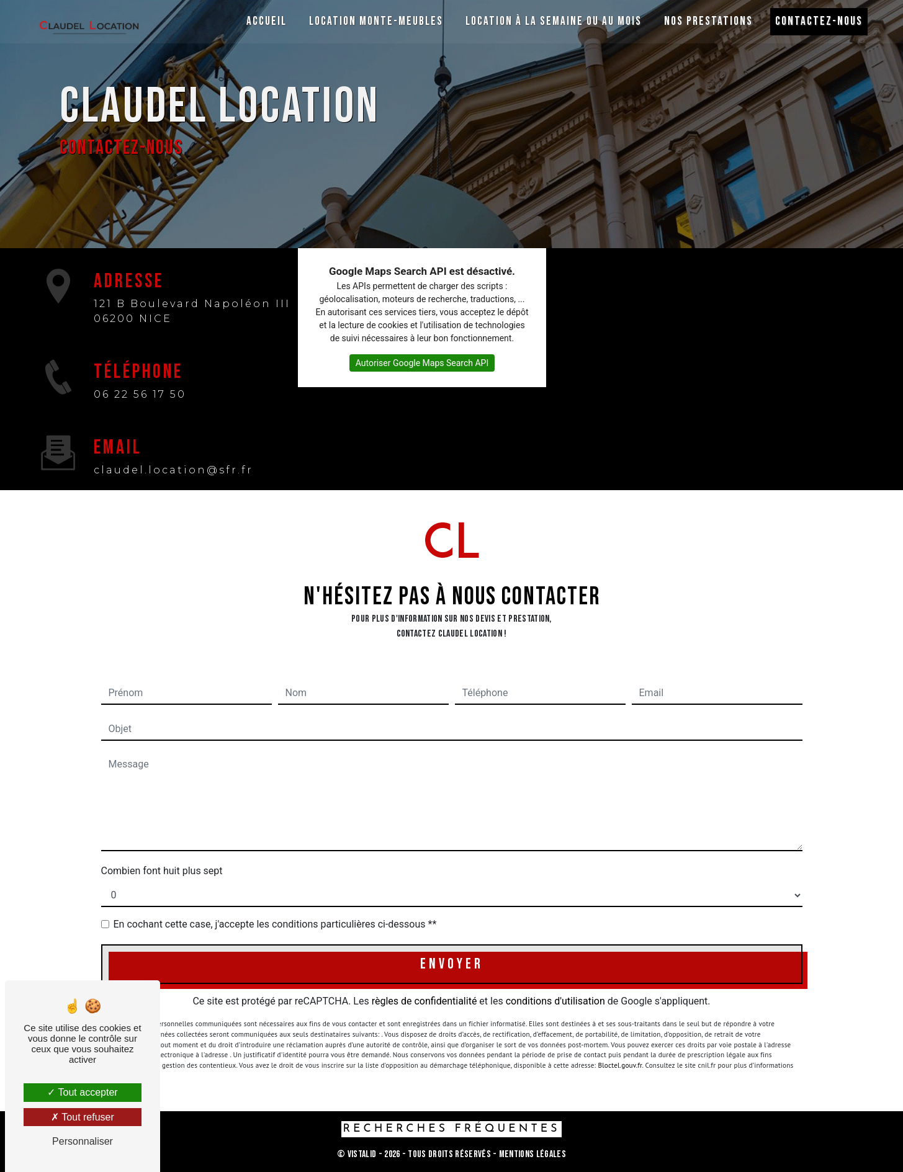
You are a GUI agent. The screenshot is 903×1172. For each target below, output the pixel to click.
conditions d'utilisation (555, 1001)
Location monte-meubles (374, 21)
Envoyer (451, 964)
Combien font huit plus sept (162, 871)
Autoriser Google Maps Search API (422, 363)
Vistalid (362, 1154)
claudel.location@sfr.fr (173, 470)
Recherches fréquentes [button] (451, 1129)
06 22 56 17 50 (140, 394)
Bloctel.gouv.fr (620, 1051)
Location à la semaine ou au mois (552, 21)
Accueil (265, 21)
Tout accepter (82, 1092)
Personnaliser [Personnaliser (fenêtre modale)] (82, 1141)
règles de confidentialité (424, 1001)
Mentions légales (531, 1154)
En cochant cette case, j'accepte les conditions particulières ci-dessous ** (275, 924)
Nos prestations (706, 21)
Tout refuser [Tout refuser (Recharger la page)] (82, 1117)
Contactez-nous (817, 21)
